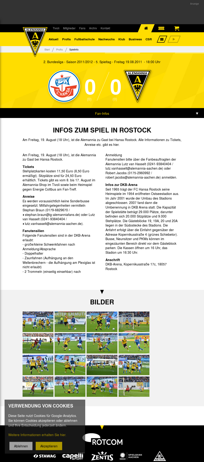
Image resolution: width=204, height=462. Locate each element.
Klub (121, 39)
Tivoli (56, 28)
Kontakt (105, 28)
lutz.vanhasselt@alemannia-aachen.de (53, 223)
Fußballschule (84, 39)
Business (135, 39)
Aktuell (53, 39)
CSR (149, 39)
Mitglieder (69, 28)
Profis (66, 39)
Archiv (93, 28)
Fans (82, 28)
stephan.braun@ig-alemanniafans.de (52, 214)
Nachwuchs (106, 39)
